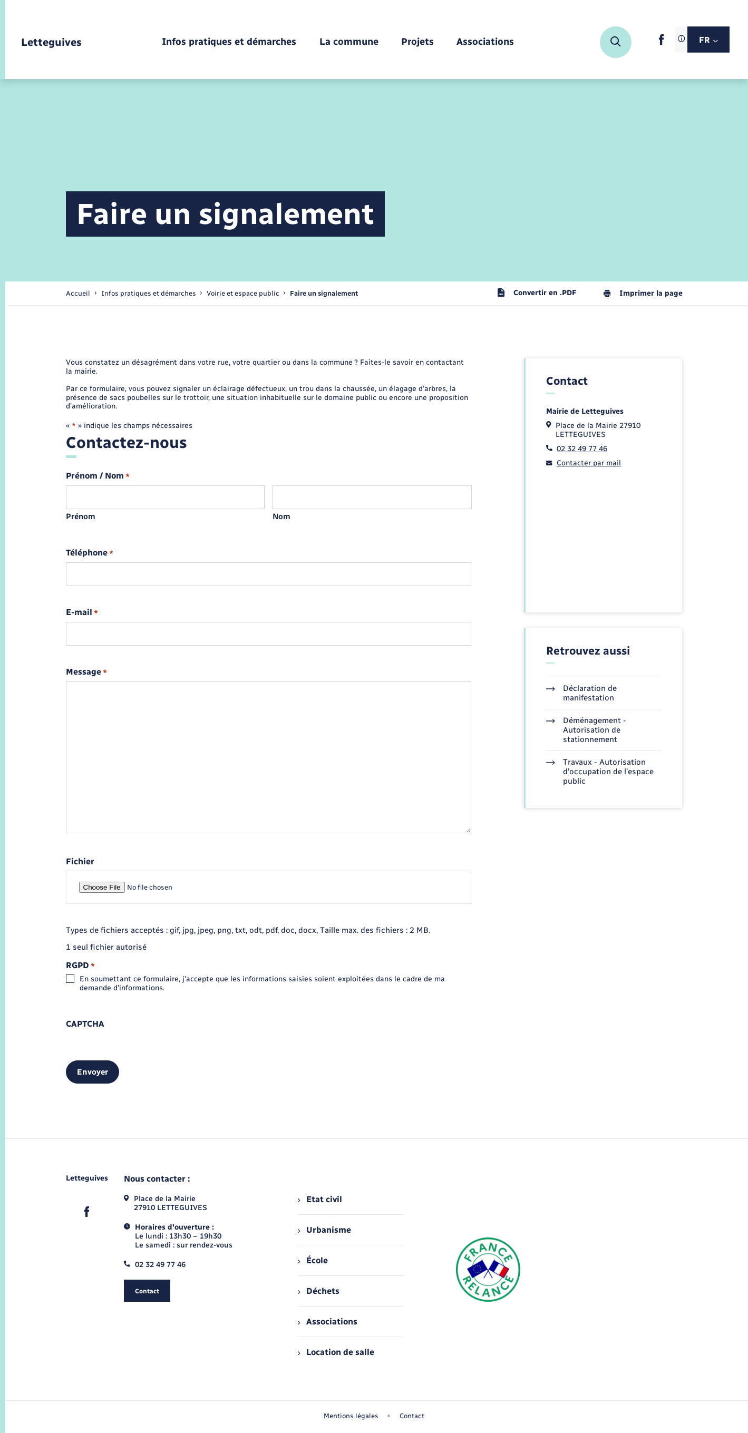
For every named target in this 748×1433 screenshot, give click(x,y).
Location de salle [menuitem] (336, 1352)
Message (86, 672)
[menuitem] (229, 42)
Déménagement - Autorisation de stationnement (586, 730)
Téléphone (89, 553)
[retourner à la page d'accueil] (51, 42)
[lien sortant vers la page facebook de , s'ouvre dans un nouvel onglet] (661, 42)
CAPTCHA (85, 1024)
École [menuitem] (312, 1260)
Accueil (78, 293)
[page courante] (324, 293)
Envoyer (92, 1072)
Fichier (80, 861)
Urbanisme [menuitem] (324, 1230)
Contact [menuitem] (412, 1416)
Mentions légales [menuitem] (351, 1416)
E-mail (82, 613)
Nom (281, 516)
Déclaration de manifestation (581, 693)
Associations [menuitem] (327, 1322)
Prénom (80, 516)
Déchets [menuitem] (318, 1291)
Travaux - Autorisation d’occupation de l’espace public (600, 771)
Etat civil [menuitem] (320, 1199)
